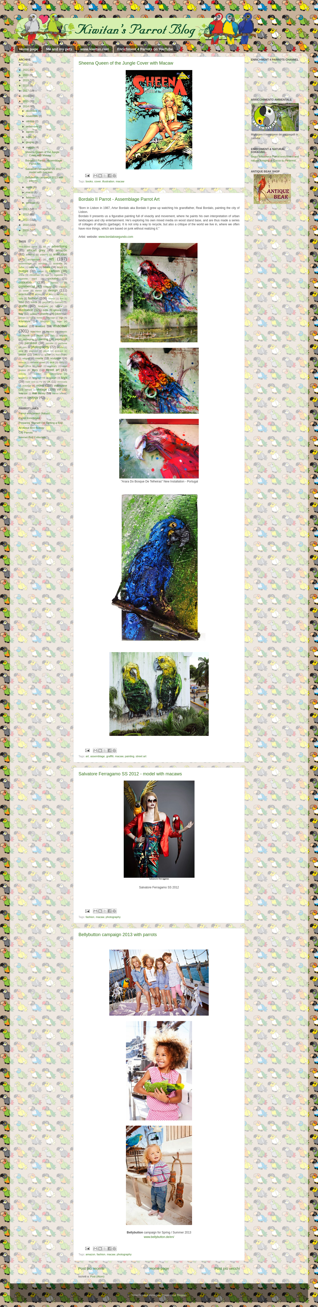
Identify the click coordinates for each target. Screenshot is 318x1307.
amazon (90, 1254)
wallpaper (23, 393)
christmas (34, 275)
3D (44, 246)
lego (61, 317)
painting (129, 756)
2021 (26, 69)
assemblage (97, 756)
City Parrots (26, 432)
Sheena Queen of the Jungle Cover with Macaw (126, 63)
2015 (26, 101)
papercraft (61, 339)
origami (63, 335)
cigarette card (28, 278)
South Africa (25, 366)
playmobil (33, 351)
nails (52, 335)
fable (21, 298)
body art (33, 267)
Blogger (181, 1295)
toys (64, 377)
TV (40, 381)
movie (26, 335)
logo (59, 321)
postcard (59, 351)
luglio (29, 136)
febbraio (31, 197)
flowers (51, 298)
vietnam (28, 390)
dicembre (32, 110)
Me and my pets (59, 49)
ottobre (30, 121)
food (21, 302)
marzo (30, 192)
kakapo (22, 318)
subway (22, 374)
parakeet (31, 343)
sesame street (37, 362)
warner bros (58, 393)
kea (31, 318)
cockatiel (53, 278)
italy (21, 313)
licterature (24, 321)
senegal (22, 362)
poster (22, 354)
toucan (53, 377)
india (45, 310)
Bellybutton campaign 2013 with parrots (118, 934)
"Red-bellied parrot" (28, 246)
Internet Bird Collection (32, 437)
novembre (32, 116)
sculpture (55, 358)
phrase (60, 347)
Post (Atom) (97, 1276)
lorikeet (23, 326)
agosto (30, 131)
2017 (26, 90)
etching (38, 294)
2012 (26, 214)
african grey (36, 250)
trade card (30, 382)
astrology (42, 263)
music (40, 335)
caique (40, 271)
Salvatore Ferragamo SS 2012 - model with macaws (130, 773)
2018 (26, 85)
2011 (26, 219)
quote (47, 354)
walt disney (38, 393)
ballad (21, 267)
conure (47, 286)
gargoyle (46, 302)
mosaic (63, 331)
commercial (27, 286)
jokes (58, 313)
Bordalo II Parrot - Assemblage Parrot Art (119, 199)
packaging (28, 339)
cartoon (54, 271)
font (61, 298)
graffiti (110, 756)
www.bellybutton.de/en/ (159, 1237)
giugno (30, 142)
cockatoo (25, 282)
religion (26, 358)
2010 (26, 224)
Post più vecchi (227, 1268)
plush (46, 351)
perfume (62, 343)
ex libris (49, 294)
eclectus (24, 294)
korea (39, 318)
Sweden (37, 374)
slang (61, 362)
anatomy (44, 254)
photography (113, 916)
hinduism (43, 306)
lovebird (40, 326)
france (34, 302)
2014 (26, 106)
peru (25, 347)
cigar (47, 275)
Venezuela (62, 382)
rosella (39, 358)
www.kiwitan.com (94, 49)
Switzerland (55, 373)
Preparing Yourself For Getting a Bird (40, 422)
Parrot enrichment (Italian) (34, 413)
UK (49, 381)
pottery (36, 355)
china (21, 275)
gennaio (31, 202)
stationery (52, 366)
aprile (29, 187)
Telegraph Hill (38, 378)
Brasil (60, 267)
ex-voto (60, 294)
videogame (60, 385)
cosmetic (63, 286)
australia (57, 263)
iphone (57, 310)
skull (51, 362)
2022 (26, 64)
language (50, 318)
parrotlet (50, 343)
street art (141, 756)
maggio (31, 147)
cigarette (58, 275)
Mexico (50, 331)
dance (38, 290)
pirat (21, 351)
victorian (26, 385)
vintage (42, 389)
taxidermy (23, 378)
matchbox (35, 331)
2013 (26, 209)
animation (60, 254)
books (89, 181)
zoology (32, 397)
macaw (120, 181)
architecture (33, 259)
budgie (23, 271)
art (87, 756)
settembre (32, 126)
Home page (28, 49)
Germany (59, 302)
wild (21, 397)
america (30, 254)
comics (54, 282)
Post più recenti (91, 1268)
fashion (90, 916)
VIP (59, 389)
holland (58, 306)
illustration (108, 181)
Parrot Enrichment (29, 418)
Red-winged (61, 355)
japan (33, 314)
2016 (26, 95)
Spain (39, 366)
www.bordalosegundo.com (116, 236)
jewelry (44, 313)
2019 (26, 80)
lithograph (45, 321)
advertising (59, 246)
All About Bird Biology (31, 427)
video (40, 385)
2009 (26, 230)
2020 (26, 75)
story (35, 369)
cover (97, 181)
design (53, 290)
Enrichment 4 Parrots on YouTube (145, 49)
